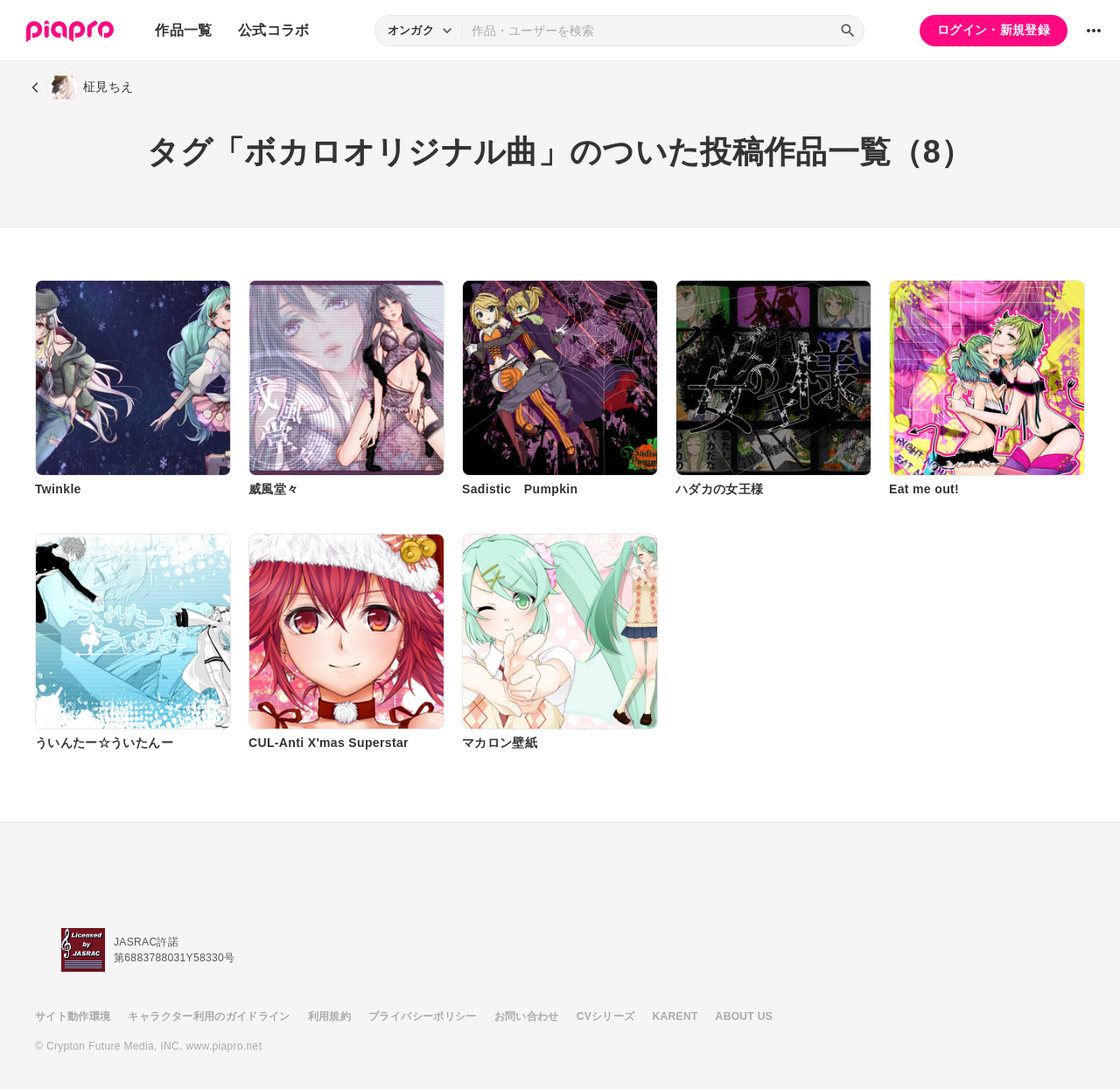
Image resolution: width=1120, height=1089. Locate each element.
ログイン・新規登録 (993, 30)
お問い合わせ (526, 1016)
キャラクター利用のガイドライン (209, 1016)
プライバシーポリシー (422, 1016)
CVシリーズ (606, 1016)
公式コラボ (274, 30)
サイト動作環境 (72, 1016)
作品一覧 (183, 30)
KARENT (675, 1016)
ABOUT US (744, 1016)
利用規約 (329, 1016)
